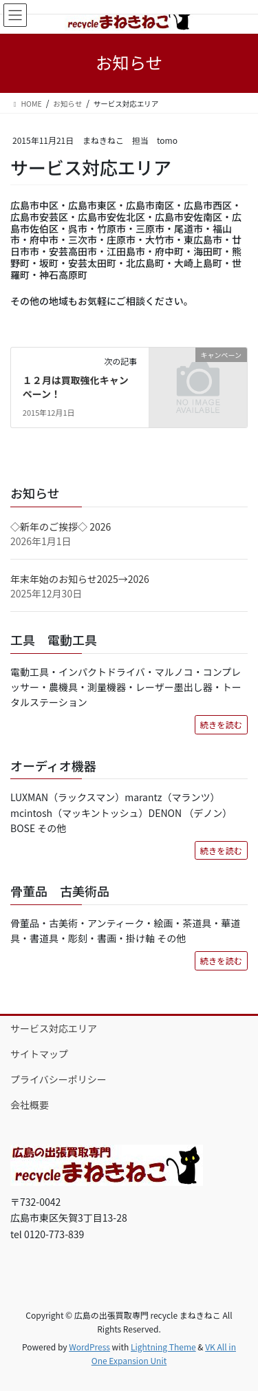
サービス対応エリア (53, 1028)
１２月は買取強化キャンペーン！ (76, 387)
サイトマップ (39, 1054)
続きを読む (221, 725)
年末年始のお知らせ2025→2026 (79, 579)
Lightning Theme (163, 1346)
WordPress (89, 1346)
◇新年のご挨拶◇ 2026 (60, 526)
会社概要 (29, 1105)
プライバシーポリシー (58, 1079)
